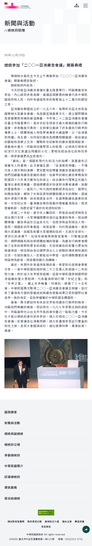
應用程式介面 (52, 521)
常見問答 (46, 526)
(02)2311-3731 (74, 538)
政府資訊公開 (34, 521)
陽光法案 (67, 521)
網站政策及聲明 (16, 521)
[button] (86, 529)
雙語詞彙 (79, 521)
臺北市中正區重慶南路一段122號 (36, 538)
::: (2, 2)
